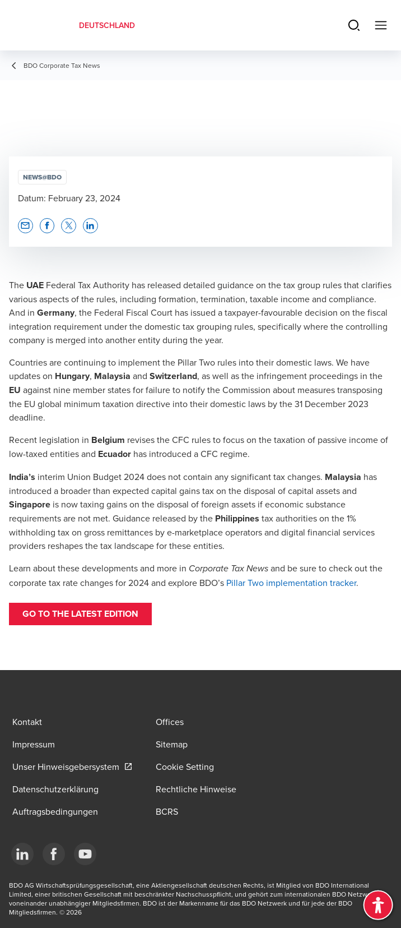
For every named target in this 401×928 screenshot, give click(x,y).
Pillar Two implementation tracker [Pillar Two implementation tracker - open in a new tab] (291, 582)
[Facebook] (53, 854)
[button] (25, 225)
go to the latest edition (80, 613)
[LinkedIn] (22, 854)
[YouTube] (85, 854)
